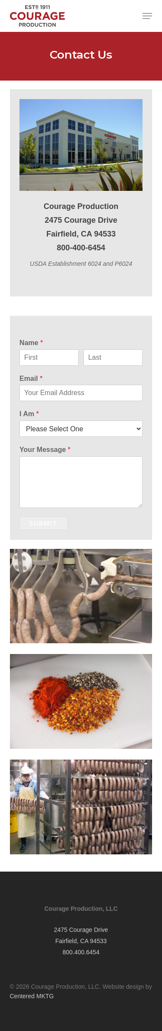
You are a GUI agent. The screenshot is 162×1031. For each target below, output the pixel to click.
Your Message (44, 449)
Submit (43, 523)
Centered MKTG (32, 996)
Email (30, 378)
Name (31, 342)
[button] (147, 16)
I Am (29, 413)
